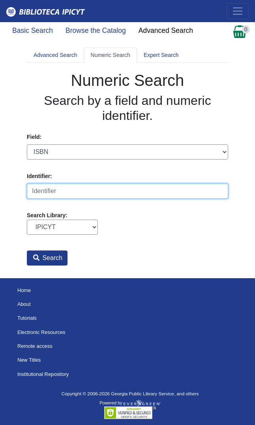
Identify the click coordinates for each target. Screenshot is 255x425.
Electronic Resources (41, 332)
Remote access (34, 346)
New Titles (29, 360)
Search (47, 257)
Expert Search (161, 55)
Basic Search (32, 30)
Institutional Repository (43, 374)
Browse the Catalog (96, 30)
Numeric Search (110, 55)
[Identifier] (127, 191)
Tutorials (27, 318)
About (24, 304)
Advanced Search (166, 30)
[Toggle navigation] (238, 11)
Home (24, 290)
